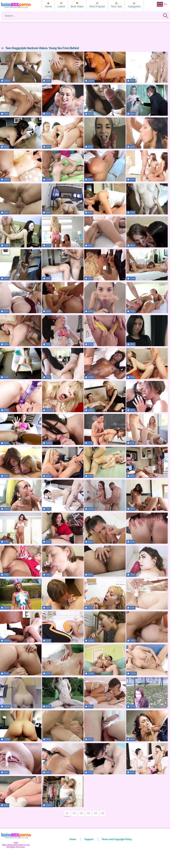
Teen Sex (116, 6)
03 (81, 813)
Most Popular (97, 6)
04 (88, 813)
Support (89, 839)
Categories (134, 6)
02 (74, 813)
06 (102, 813)
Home (48, 6)
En (162, 4)
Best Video (77, 6)
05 (95, 813)
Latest (61, 6)
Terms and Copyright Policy (117, 839)
